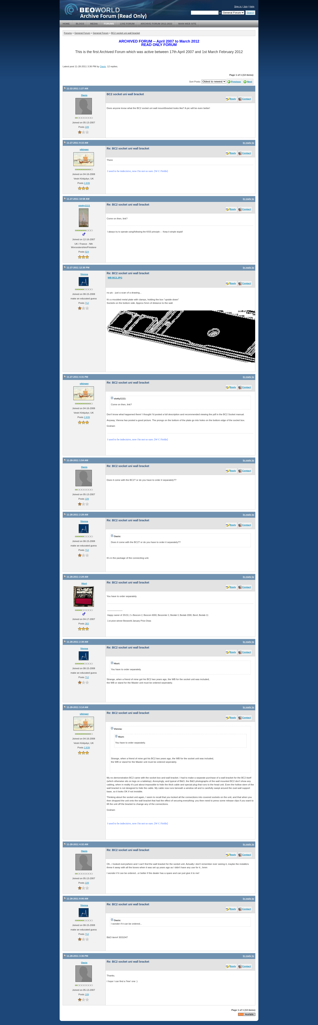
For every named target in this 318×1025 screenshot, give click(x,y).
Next (249, 81)
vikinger (84, 149)
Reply (233, 99)
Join (245, 6)
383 (87, 623)
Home (66, 23)
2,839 (87, 183)
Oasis (103, 66)
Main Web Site (187, 23)
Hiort (84, 583)
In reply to (248, 143)
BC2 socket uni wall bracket (125, 33)
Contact (246, 99)
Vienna (84, 274)
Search (250, 12)
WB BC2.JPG (115, 277)
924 (87, 252)
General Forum (82, 33)
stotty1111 (84, 205)
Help (251, 6)
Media (94, 23)
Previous (236, 81)
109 (87, 127)
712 (87, 303)
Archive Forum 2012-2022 (156, 23)
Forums (109, 23)
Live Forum (127, 23)
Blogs (80, 23)
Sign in (238, 6)
